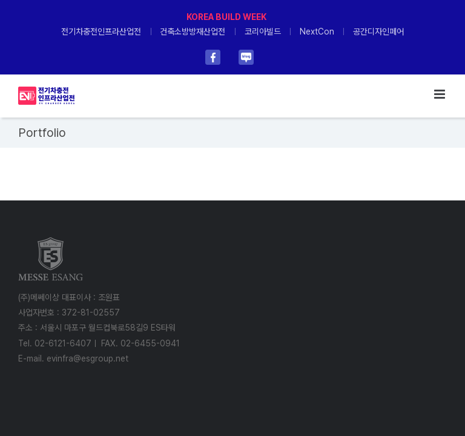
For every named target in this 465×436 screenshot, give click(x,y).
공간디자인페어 (378, 31)
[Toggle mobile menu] (440, 94)
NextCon (317, 31)
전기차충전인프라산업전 (101, 31)
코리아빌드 (263, 31)
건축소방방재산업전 (192, 31)
